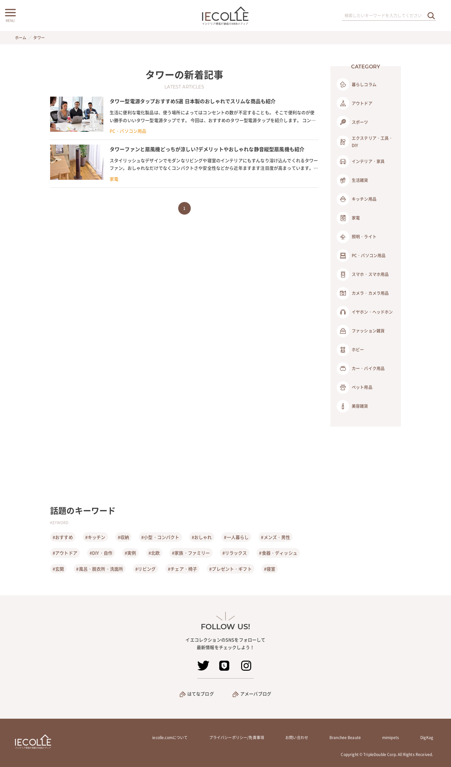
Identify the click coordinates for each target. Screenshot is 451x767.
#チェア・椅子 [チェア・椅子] (182, 569)
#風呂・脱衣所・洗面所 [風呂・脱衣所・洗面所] (99, 569)
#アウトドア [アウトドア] (65, 553)
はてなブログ (200, 693)
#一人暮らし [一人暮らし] (236, 537)
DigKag (426, 737)
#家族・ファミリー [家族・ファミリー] (191, 553)
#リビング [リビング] (145, 569)
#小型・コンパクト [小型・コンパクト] (160, 537)
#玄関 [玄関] (58, 569)
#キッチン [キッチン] (95, 537)
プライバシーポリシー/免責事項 (236, 737)
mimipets (390, 737)
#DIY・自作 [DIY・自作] (101, 553)
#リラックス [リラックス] (234, 553)
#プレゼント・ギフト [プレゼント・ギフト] (230, 569)
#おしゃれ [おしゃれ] (202, 537)
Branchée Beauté (345, 737)
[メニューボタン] (10, 15)
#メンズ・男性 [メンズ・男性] (275, 537)
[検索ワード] (389, 16)
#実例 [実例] (130, 553)
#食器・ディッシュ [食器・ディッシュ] (278, 553)
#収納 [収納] (123, 537)
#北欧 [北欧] (154, 553)
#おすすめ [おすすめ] (63, 537)
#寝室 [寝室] (269, 569)
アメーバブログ (255, 693)
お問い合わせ (296, 737)
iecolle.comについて (170, 737)
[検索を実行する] (431, 15)
